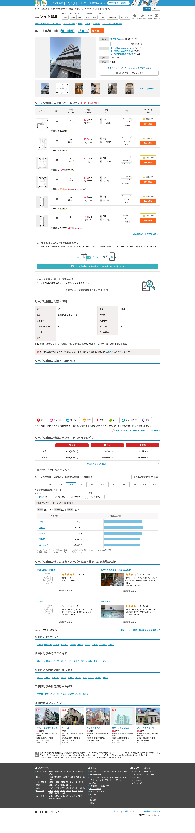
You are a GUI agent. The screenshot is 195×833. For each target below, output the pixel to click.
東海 (38, 785)
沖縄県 (58, 798)
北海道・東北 (41, 771)
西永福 (42, 527)
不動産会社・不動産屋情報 (99, 786)
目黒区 (40, 677)
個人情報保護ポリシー (131, 811)
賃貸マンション (99, 771)
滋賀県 (68, 788)
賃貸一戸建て (122, 771)
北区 (85, 677)
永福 (90, 661)
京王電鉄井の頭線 (118, 48)
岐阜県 (56, 785)
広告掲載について (138, 780)
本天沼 (76, 661)
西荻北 (84, 661)
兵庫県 (56, 788)
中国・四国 (40, 790)
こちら (111, 352)
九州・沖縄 (40, 796)
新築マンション (107, 777)
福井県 (80, 782)
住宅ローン (93, 797)
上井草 (95, 644)
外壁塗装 (92, 800)
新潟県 (50, 782)
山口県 (74, 790)
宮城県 (68, 771)
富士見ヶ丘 (43, 545)
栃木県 (78, 694)
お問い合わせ (137, 777)
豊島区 (78, 677)
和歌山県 (81, 788)
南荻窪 (49, 661)
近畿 (38, 788)
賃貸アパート (111, 771)
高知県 (62, 793)
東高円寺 (64, 644)
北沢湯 (40, 601)
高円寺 (56, 644)
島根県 (68, 790)
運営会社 (117, 811)
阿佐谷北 (41, 661)
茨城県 (71, 694)
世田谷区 (55, 677)
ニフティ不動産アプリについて (143, 774)
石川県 (74, 782)
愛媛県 (56, 793)
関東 (38, 777)
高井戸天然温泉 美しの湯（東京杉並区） (117, 570)
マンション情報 (95, 788)
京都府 (62, 788)
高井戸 (42, 539)
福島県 (50, 774)
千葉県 (63, 694)
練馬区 (105, 677)
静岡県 (62, 785)
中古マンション (120, 777)
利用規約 (147, 811)
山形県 (80, 771)
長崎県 (62, 796)
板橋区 (98, 677)
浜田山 (42, 533)
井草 (70, 661)
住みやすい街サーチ (96, 791)
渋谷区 (63, 677)
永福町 (42, 521)
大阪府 (50, 788)
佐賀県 (56, 796)
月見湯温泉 (105, 601)
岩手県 (62, 771)
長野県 (62, 782)
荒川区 (91, 677)
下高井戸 (97, 661)
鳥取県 (62, 790)
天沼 (105, 661)
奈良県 (74, 788)
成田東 (56, 661)
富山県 (68, 782)
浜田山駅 (68, 30)
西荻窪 (73, 644)
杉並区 (83, 30)
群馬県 (85, 694)
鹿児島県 (51, 798)
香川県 (50, 793)
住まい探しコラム (95, 794)
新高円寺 (103, 644)
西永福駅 (130, 51)
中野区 (71, 677)
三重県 (68, 785)
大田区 (47, 677)
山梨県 (56, 782)
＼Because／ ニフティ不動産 (142, 771)
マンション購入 (95, 777)
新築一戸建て (105, 780)
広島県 (50, 790)
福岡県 (50, 796)
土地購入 (92, 783)
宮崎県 (80, 796)
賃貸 (91, 771)
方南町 (80, 644)
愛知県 (50, 785)
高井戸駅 (130, 54)
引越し (91, 803)
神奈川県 (48, 694)
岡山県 (56, 790)
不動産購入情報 (95, 774)
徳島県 (80, 790)
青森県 (56, 771)
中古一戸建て (116, 780)
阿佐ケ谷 (48, 644)
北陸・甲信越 (41, 782)
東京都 (113, 39)
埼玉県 (56, 694)
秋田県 (74, 771)
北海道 (50, 771)
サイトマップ (137, 783)
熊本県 (68, 796)
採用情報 (156, 811)
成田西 (63, 661)
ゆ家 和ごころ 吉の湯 (46, 570)
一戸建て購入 (94, 780)
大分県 (74, 796)
